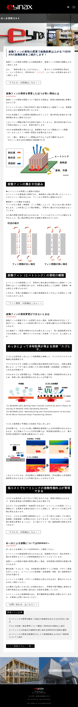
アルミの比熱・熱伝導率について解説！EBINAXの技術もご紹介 (37, 626)
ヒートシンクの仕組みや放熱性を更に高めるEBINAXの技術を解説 (38, 630)
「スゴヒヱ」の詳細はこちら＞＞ (23, 82)
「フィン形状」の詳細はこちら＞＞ (24, 303)
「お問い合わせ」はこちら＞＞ (22, 604)
